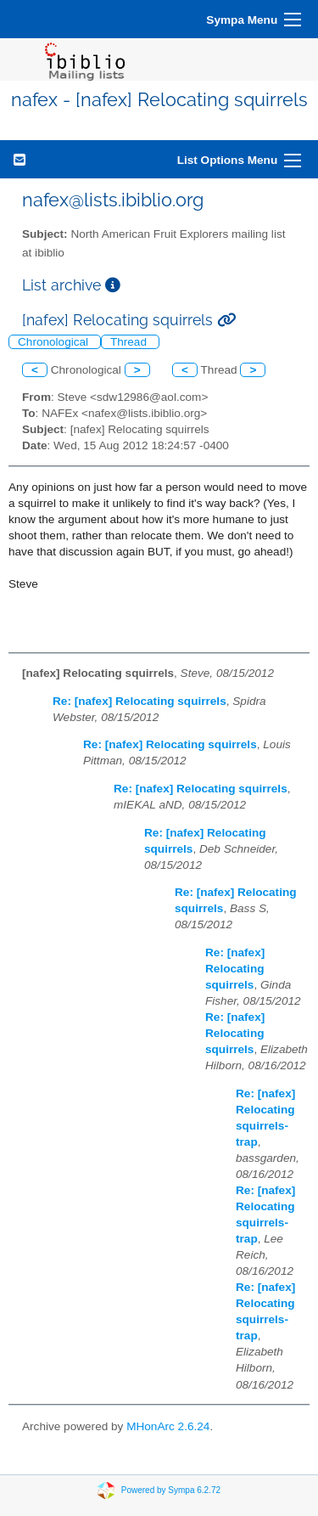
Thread (130, 341)
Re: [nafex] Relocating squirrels (139, 701)
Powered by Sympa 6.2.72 (170, 1490)
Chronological (55, 341)
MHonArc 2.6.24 (167, 1426)
